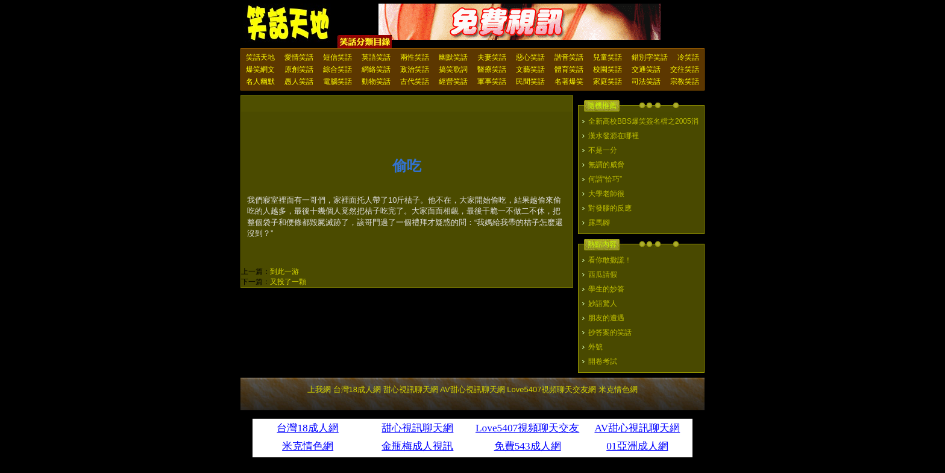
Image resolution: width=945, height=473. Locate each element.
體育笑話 (568, 69)
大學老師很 (606, 193)
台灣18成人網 (357, 389)
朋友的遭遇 (606, 318)
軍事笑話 (491, 81)
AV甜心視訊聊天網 (472, 389)
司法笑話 (646, 81)
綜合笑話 (337, 69)
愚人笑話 (298, 81)
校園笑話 (607, 69)
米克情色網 (618, 389)
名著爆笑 (568, 81)
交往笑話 (684, 69)
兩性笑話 (414, 57)
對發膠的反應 (610, 208)
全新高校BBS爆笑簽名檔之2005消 (643, 121)
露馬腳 (599, 222)
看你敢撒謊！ (610, 260)
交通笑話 (646, 69)
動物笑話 (376, 81)
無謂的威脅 (606, 164)
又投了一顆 (288, 282)
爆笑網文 (260, 69)
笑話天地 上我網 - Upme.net (288, 23)
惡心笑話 (530, 57)
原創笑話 (298, 69)
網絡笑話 (376, 69)
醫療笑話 (491, 69)
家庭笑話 (607, 81)
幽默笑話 (453, 57)
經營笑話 (453, 81)
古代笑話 (414, 81)
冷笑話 (688, 57)
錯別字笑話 (650, 57)
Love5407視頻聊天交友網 (551, 389)
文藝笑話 (530, 69)
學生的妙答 (606, 289)
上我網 (319, 389)
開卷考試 (602, 361)
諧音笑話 (568, 57)
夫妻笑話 (491, 57)
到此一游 (284, 271)
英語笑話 (376, 57)
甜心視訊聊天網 (410, 389)
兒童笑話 (607, 57)
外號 (595, 347)
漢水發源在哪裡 (613, 136)
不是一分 (602, 150)
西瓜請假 (602, 274)
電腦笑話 (337, 81)
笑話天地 (260, 57)
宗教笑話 (684, 81)
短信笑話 (337, 57)
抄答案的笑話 (610, 332)
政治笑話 (414, 69)
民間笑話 (530, 81)
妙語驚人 (602, 303)
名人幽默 (260, 81)
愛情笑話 (298, 57)
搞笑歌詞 (453, 69)
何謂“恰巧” (605, 179)
